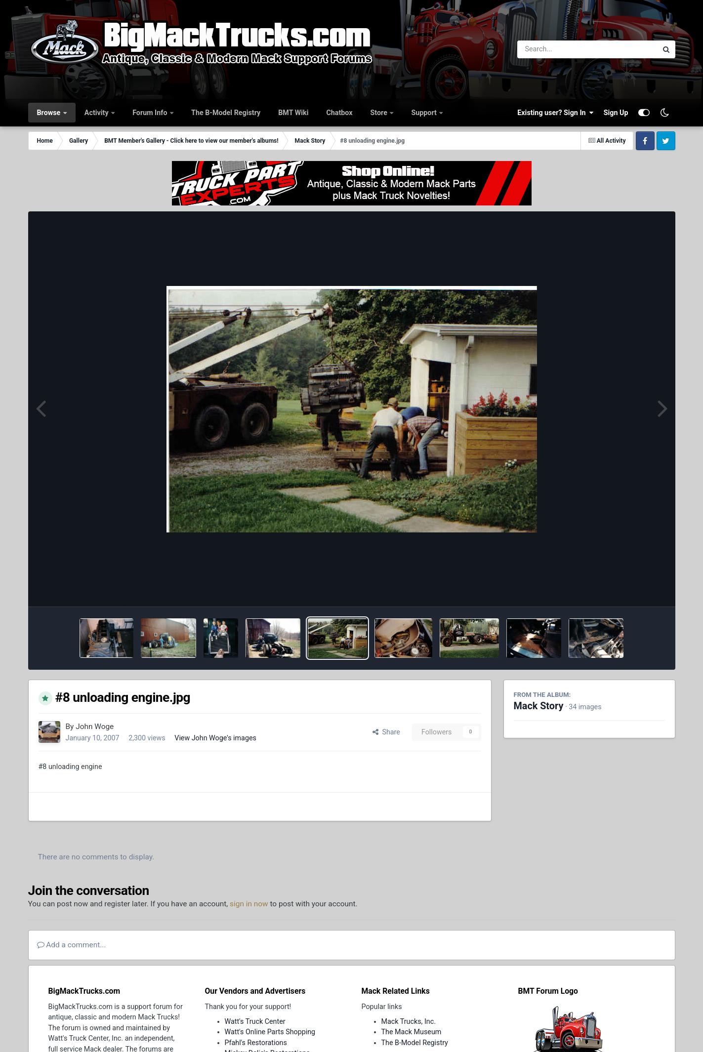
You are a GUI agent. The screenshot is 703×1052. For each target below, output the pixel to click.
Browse (49, 113)
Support (424, 113)
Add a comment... (71, 944)
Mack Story (539, 706)
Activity (97, 113)
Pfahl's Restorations (256, 1043)
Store (380, 113)
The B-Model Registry (225, 113)
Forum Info (150, 113)
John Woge (95, 726)
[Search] (560, 49)
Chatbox (339, 113)
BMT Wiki (293, 113)
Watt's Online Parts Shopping (270, 1032)
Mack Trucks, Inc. (408, 1021)
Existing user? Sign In (555, 112)
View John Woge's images (215, 738)
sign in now (249, 903)
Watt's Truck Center (255, 1021)
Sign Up (616, 113)
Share (386, 732)
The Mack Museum (411, 1032)
